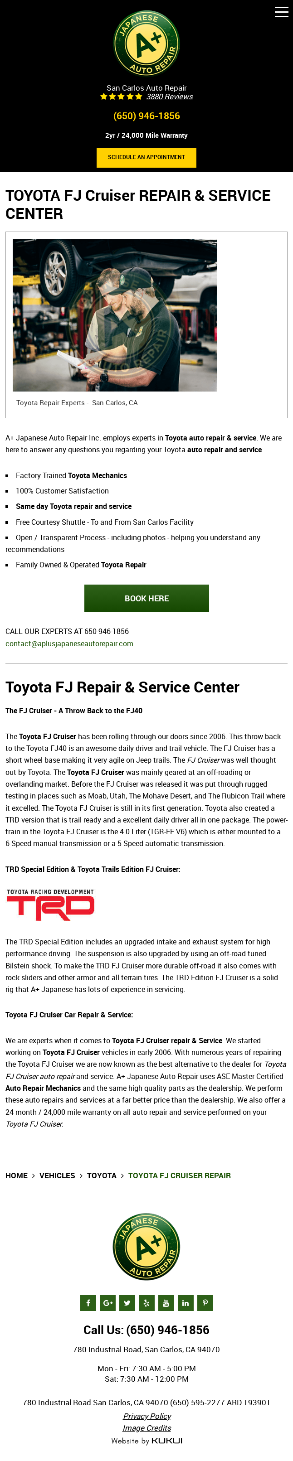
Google (108, 1303)
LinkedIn (186, 1303)
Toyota (102, 1175)
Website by (146, 1442)
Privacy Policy (147, 1416)
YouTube (166, 1303)
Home (16, 1175)
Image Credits (146, 1427)
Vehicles (57, 1175)
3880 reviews (169, 97)
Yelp (147, 1303)
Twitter (127, 1303)
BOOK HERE (147, 598)
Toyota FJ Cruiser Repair (179, 1175)
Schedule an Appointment (146, 157)
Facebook (88, 1303)
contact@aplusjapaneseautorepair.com (69, 643)
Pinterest (205, 1303)
